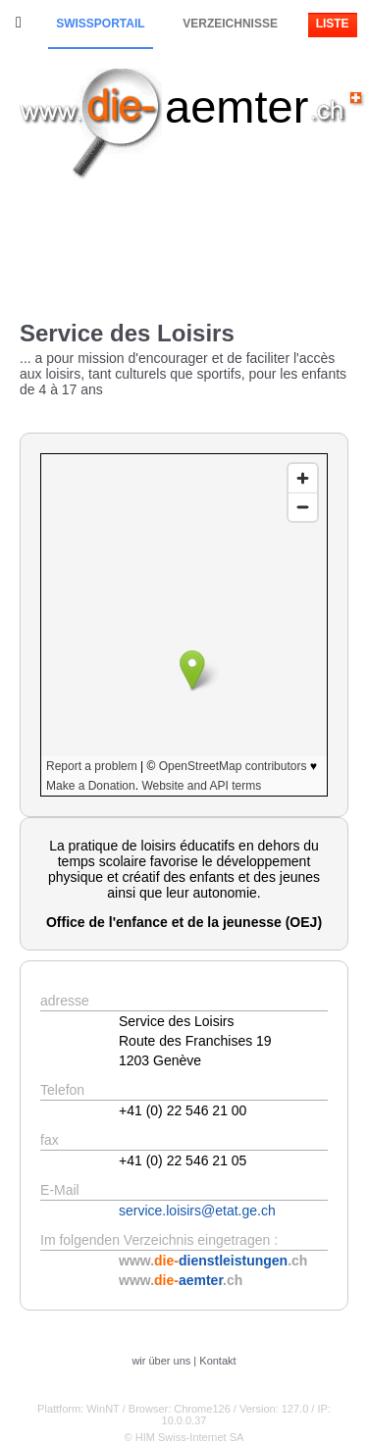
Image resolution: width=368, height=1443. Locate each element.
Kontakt (217, 1360)
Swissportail (100, 23)
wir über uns (160, 1360)
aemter (236, 106)
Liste (332, 23)
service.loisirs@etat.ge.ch (197, 1210)
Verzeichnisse (230, 23)
